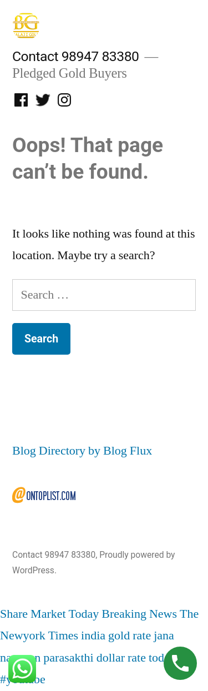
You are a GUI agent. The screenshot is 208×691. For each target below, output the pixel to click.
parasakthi (68, 657)
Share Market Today (49, 614)
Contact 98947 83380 (75, 56)
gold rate (129, 635)
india (93, 635)
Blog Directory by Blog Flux (82, 450)
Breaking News (139, 614)
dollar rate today (136, 657)
